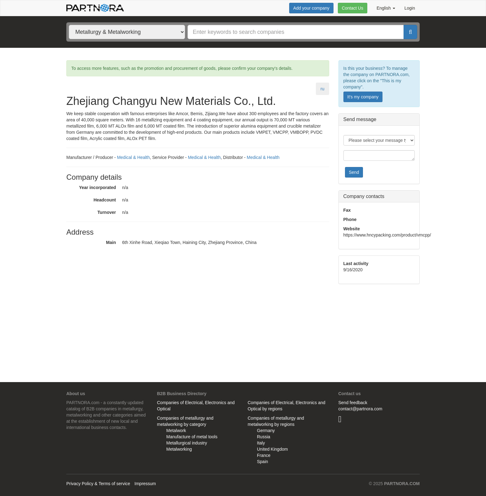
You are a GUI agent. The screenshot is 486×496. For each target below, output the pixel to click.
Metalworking (179, 449)
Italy (261, 442)
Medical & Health (133, 157)
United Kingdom (272, 449)
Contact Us (352, 8)
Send (354, 172)
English (386, 8)
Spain (262, 461)
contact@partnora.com (360, 408)
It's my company (363, 96)
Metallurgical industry (186, 442)
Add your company (311, 8)
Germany (266, 430)
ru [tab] (322, 88)
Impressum (145, 483)
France (264, 455)
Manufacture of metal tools (192, 436)
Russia (263, 436)
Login (409, 8)
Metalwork (176, 430)
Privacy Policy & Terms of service (98, 483)
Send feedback (352, 402)
